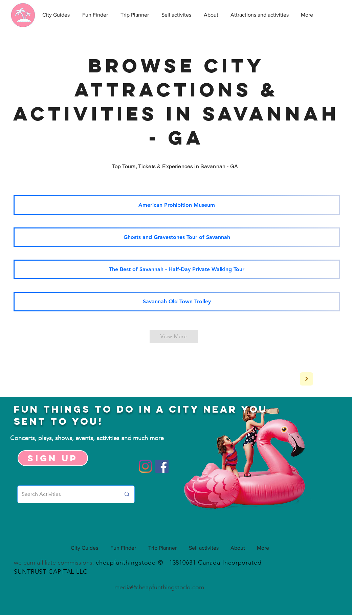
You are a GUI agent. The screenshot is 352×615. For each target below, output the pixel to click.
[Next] (306, 379)
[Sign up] (53, 458)
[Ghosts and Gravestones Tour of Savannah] (177, 237)
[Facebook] (162, 466)
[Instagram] (145, 466)
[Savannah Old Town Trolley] (177, 301)
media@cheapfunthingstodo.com (159, 587)
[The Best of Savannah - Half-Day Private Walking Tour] (177, 269)
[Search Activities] (66, 494)
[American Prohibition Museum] (177, 205)
